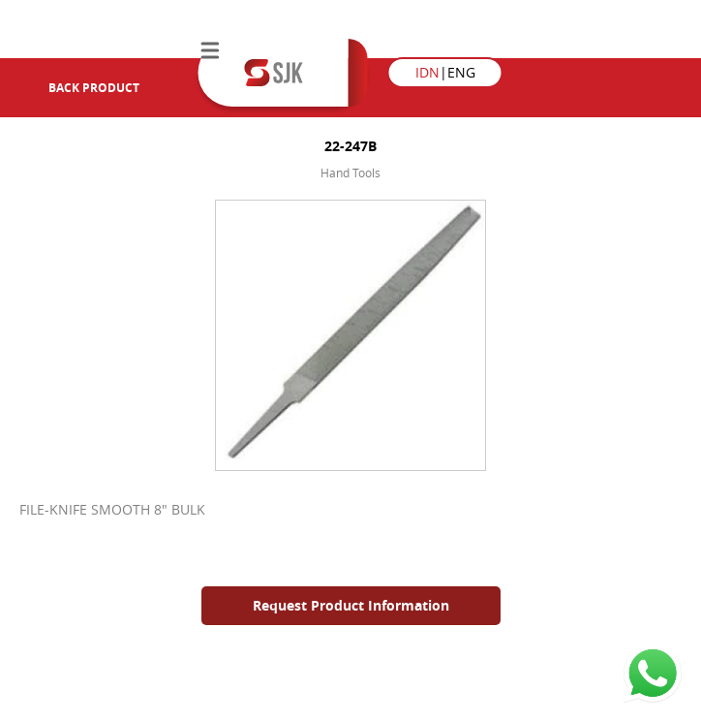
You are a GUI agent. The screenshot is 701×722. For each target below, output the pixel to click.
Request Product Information (351, 605)
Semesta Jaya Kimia (273, 72)
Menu (210, 50)
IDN (427, 72)
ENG (461, 72)
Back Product (77, 87)
